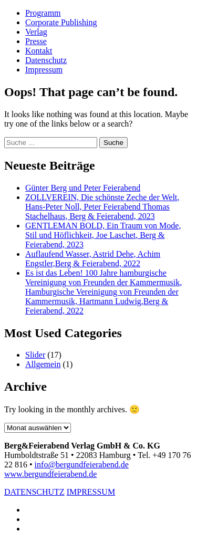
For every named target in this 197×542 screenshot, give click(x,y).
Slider (35, 354)
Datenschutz (46, 60)
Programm (43, 12)
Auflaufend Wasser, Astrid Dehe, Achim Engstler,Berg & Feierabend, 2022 (92, 258)
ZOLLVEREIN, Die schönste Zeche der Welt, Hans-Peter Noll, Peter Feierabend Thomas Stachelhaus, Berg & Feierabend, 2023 (102, 207)
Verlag (36, 31)
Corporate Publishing (61, 22)
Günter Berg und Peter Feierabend (82, 187)
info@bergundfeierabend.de (82, 464)
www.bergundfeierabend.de (50, 474)
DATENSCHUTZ (34, 491)
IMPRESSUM (91, 491)
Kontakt (39, 50)
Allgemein (43, 364)
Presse (36, 41)
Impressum (44, 69)
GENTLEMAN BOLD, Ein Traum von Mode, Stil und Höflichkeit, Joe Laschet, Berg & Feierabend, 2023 (103, 235)
